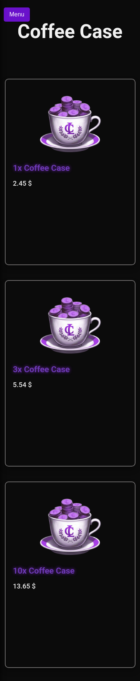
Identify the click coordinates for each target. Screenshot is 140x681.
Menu (16, 14)
